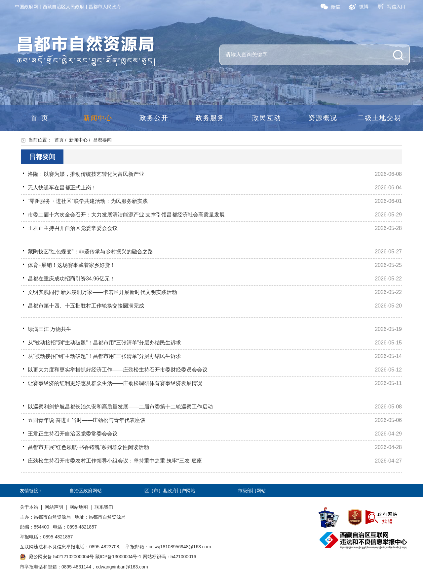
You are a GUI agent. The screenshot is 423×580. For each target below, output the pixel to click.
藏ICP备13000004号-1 (118, 556)
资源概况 (322, 117)
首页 (41, 117)
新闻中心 (97, 117)
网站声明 (54, 507)
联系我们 (104, 507)
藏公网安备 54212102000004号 (61, 556)
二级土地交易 (379, 117)
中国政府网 (26, 6)
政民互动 (266, 117)
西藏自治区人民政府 (63, 6)
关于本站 (29, 507)
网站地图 (78, 507)
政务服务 (210, 117)
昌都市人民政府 (105, 6)
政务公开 (154, 117)
